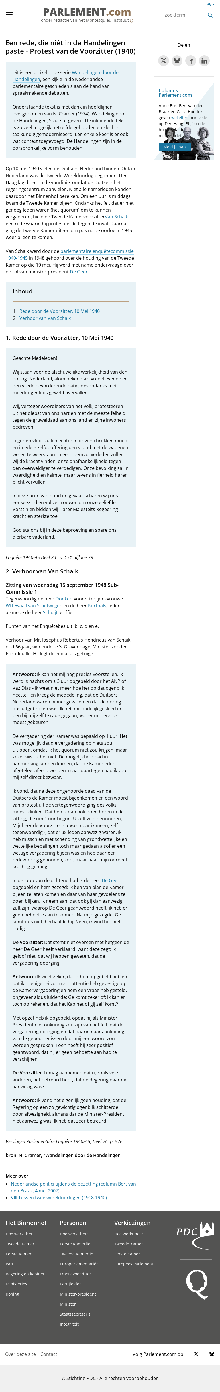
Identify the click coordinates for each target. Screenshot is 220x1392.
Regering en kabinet (25, 1274)
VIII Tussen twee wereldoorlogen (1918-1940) (59, 1197)
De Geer (79, 272)
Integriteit (69, 1324)
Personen (73, 1223)
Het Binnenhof (26, 1223)
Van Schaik (116, 217)
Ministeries (16, 1284)
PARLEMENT (87, 12)
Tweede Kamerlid (76, 1254)
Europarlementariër (79, 1264)
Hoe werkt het (19, 1234)
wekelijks (179, 117)
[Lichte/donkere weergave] (212, 5)
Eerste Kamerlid (75, 1244)
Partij (11, 1264)
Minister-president (78, 1294)
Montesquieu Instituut (107, 20)
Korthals (97, 605)
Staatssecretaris (75, 1314)
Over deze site (20, 1354)
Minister (68, 1304)
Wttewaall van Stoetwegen (34, 605)
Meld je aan (174, 146)
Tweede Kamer (20, 1244)
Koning (12, 1294)
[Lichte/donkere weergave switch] (212, 4)
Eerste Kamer (19, 1254)
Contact (48, 1354)
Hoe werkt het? (74, 1234)
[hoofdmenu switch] (9, 17)
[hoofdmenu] (12, 17)
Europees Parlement (133, 1264)
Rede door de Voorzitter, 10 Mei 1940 (59, 311)
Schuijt (50, 612)
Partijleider (70, 1284)
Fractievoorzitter (75, 1274)
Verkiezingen (132, 1223)
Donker (64, 599)
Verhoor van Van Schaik (45, 318)
